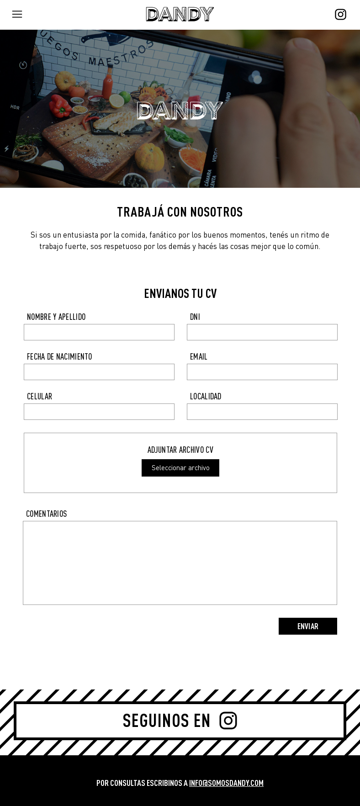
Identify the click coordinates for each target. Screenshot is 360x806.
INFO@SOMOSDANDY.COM (226, 783)
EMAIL (199, 356)
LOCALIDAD (206, 396)
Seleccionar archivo (181, 467)
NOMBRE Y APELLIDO (56, 317)
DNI (195, 317)
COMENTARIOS (46, 514)
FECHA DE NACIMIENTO (59, 356)
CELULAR (39, 396)
